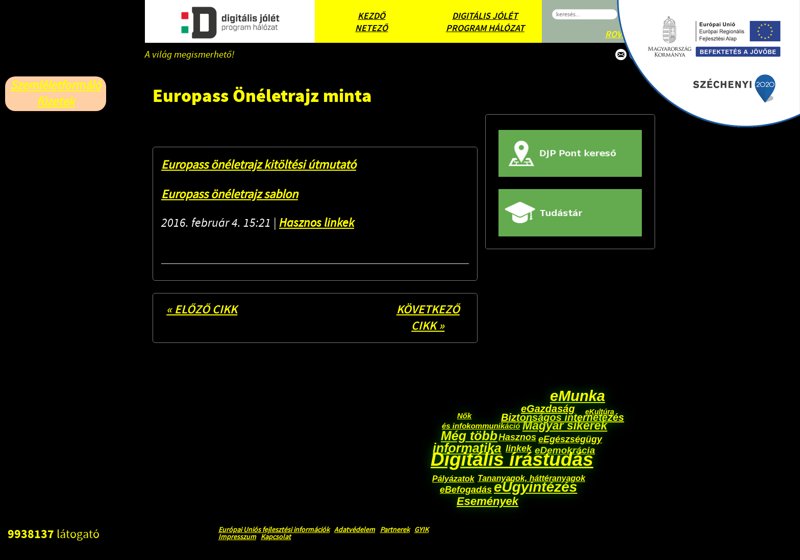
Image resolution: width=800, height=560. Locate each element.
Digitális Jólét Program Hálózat (485, 22)
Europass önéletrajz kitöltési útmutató (258, 165)
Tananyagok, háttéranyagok (531, 478)
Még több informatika (467, 442)
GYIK (421, 530)
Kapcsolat (276, 537)
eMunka (577, 396)
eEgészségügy (570, 439)
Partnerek (395, 530)
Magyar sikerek (564, 425)
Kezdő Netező (371, 22)
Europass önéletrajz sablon (229, 194)
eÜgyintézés (535, 487)
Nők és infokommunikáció (481, 420)
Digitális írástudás (512, 459)
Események (487, 501)
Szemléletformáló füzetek (55, 93)
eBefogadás (466, 490)
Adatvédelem (354, 530)
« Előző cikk (201, 310)
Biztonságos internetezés (562, 417)
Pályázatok (453, 478)
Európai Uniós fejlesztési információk (274, 530)
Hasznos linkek (316, 222)
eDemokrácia (565, 450)
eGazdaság (548, 408)
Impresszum (237, 537)
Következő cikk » (428, 318)
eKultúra (599, 412)
